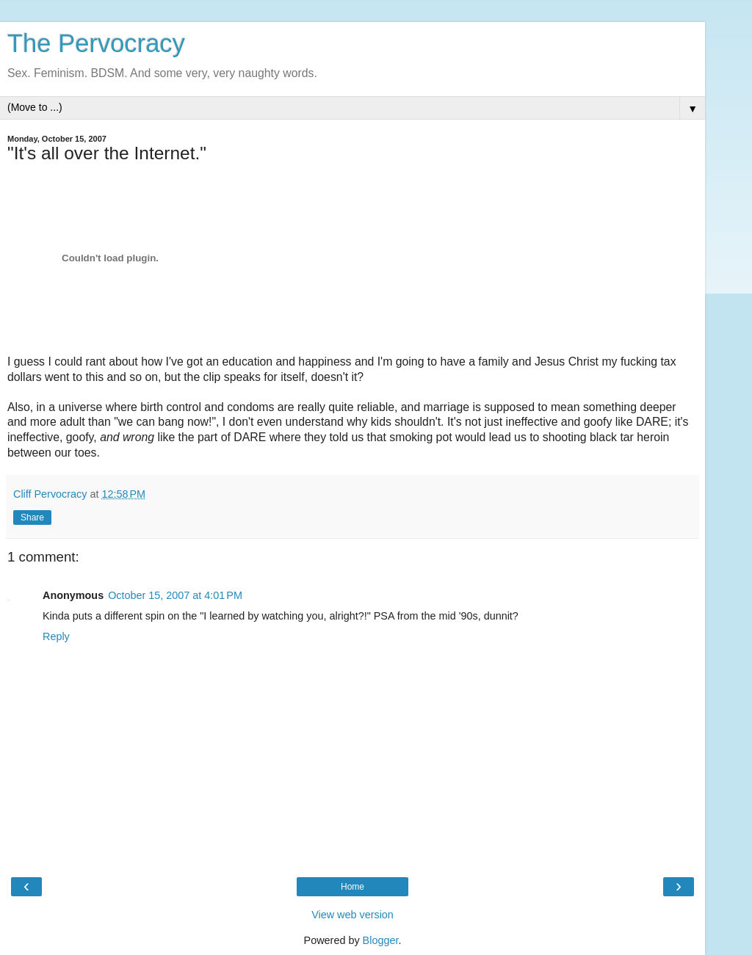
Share (32, 517)
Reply (56, 636)
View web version (352, 914)
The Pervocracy (96, 43)
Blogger (381, 940)
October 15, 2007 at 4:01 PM (175, 595)
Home (352, 887)
